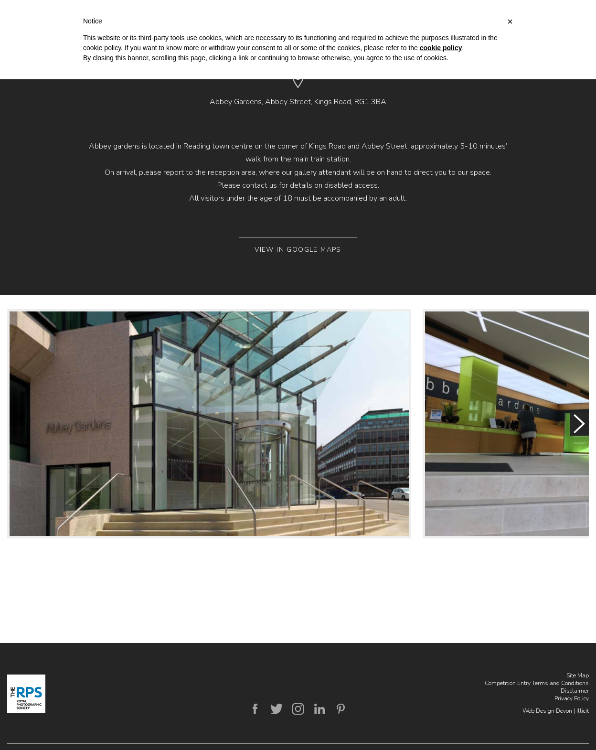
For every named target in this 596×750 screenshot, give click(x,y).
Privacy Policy (571, 698)
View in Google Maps (298, 249)
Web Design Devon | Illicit (555, 711)
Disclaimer (575, 691)
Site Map (577, 675)
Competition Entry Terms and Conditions (537, 683)
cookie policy (441, 48)
